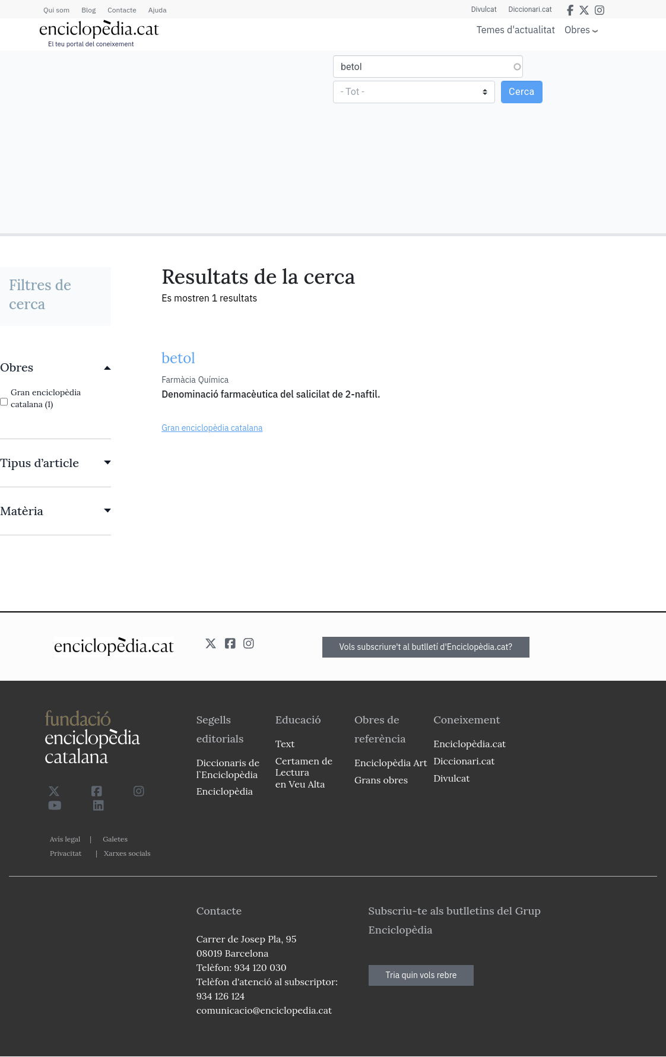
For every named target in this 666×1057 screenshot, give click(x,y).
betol (178, 358)
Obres (577, 29)
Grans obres (381, 780)
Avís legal (65, 838)
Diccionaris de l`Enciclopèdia (227, 768)
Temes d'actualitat (516, 29)
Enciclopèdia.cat (469, 744)
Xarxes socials (127, 853)
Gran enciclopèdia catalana (211, 428)
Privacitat (65, 853)
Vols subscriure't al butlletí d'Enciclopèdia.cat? (426, 647)
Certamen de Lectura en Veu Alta (303, 772)
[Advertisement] (168, 141)
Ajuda (157, 9)
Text (285, 744)
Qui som (56, 9)
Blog (88, 9)
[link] (55, 367)
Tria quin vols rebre (421, 975)
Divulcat (484, 9)
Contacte (121, 9)
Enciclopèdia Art (390, 763)
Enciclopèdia (224, 791)
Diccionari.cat (530, 9)
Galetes (115, 838)
